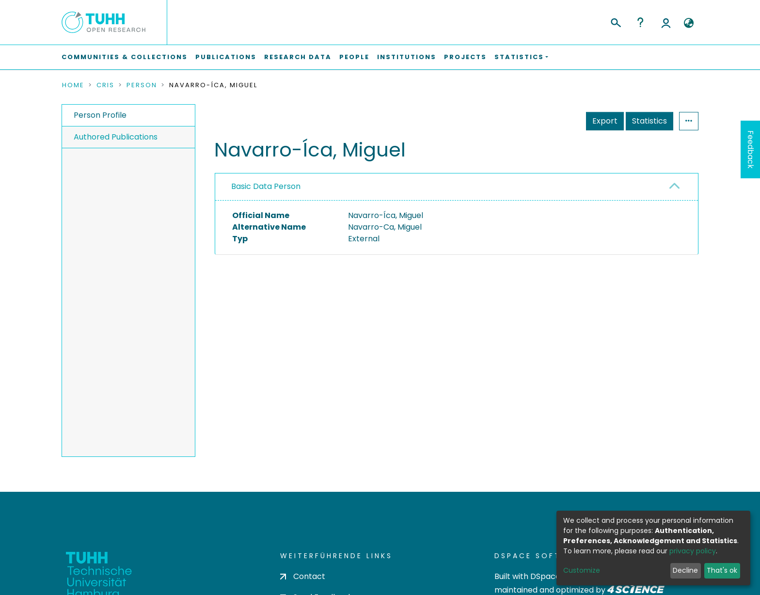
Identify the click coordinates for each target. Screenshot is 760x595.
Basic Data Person (266, 186)
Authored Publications (116, 136)
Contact (302, 576)
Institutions (406, 57)
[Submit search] (615, 21)
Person (142, 85)
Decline (685, 570)
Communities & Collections (125, 57)
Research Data (298, 57)
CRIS (105, 85)
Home (73, 85)
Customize (581, 570)
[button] (688, 23)
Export (605, 120)
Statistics (649, 120)
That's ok (722, 570)
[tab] (456, 187)
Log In (666, 22)
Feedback (750, 149)
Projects (465, 57)
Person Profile (100, 115)
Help (640, 22)
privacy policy (692, 551)
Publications (225, 57)
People (354, 57)
